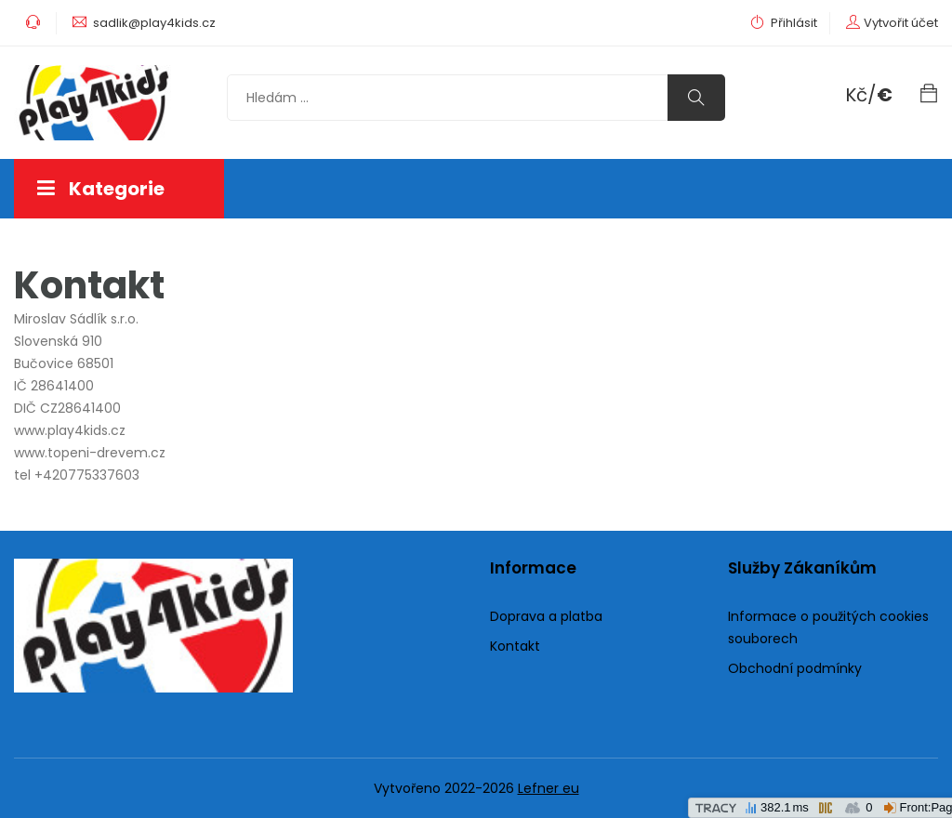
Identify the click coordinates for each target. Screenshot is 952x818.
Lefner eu (548, 788)
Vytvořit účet (901, 23)
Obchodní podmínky (795, 668)
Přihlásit (783, 23)
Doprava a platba (546, 616)
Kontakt (515, 646)
